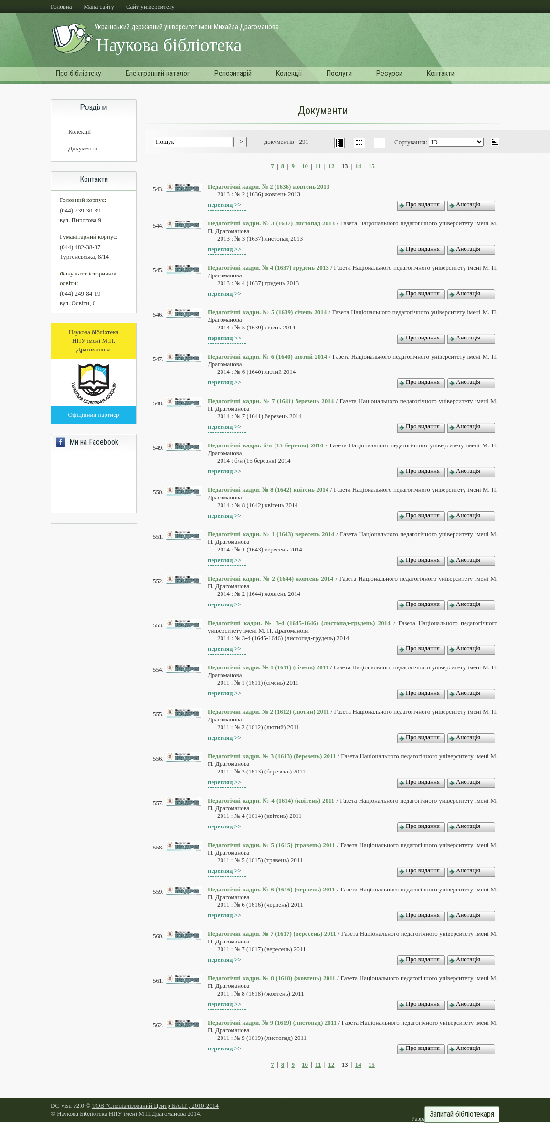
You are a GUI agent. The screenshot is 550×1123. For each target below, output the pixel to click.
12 (331, 166)
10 (305, 166)
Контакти (440, 73)
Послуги (339, 73)
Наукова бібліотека (169, 45)
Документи (82, 148)
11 (318, 166)
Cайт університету (150, 6)
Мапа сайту (99, 6)
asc (495, 142)
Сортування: (411, 142)
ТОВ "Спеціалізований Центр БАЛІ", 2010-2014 (155, 1105)
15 (372, 166)
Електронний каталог (157, 73)
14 (358, 166)
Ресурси (389, 73)
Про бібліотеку (78, 73)
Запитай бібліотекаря (462, 1114)
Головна (61, 6)
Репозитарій (233, 73)
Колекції (288, 73)
